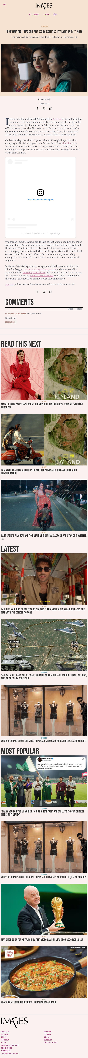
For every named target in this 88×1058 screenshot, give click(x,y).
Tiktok (3, 1043)
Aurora (46, 1037)
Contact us (5, 1032)
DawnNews (48, 1040)
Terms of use (6, 1051)
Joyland (56, 119)
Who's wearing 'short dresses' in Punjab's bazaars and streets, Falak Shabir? (43, 741)
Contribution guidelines (10, 1053)
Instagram (5, 1040)
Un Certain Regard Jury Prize (40, 269)
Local (46, 14)
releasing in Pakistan (34, 272)
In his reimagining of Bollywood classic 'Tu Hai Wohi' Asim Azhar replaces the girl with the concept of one (43, 611)
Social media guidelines (10, 1045)
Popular (79, 309)
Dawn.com (47, 1032)
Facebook (4, 1034)
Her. (55, 14)
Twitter (4, 1037)
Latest (70, 309)
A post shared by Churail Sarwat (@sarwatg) (40, 234)
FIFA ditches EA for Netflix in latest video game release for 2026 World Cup (42, 940)
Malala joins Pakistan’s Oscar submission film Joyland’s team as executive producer (42, 405)
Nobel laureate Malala (41, 275)
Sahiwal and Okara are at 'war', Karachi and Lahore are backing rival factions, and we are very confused (44, 676)
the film (66, 143)
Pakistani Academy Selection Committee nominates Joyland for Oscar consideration (39, 471)
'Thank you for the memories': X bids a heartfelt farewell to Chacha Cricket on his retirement (42, 813)
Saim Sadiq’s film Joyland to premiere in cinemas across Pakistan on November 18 (44, 537)
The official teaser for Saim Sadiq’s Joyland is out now (44, 31)
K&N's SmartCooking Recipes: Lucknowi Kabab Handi (28, 1002)
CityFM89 (47, 1034)
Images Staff (45, 99)
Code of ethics (6, 1048)
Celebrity (34, 14)
